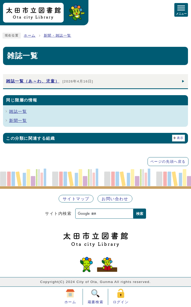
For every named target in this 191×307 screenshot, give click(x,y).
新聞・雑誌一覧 (57, 35)
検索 (139, 214)
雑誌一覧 (18, 111)
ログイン (121, 302)
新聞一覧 (18, 120)
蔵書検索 (95, 302)
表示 (180, 137)
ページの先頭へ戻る (168, 161)
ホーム (30, 35)
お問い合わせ (115, 199)
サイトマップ (76, 199)
